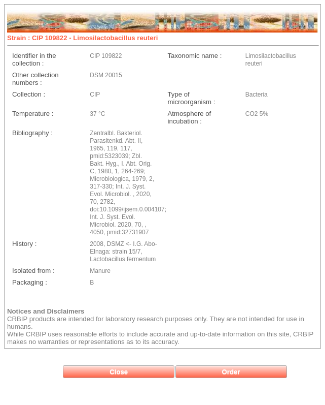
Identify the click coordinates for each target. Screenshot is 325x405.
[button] (118, 371)
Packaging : (29, 282)
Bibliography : (32, 133)
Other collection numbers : (35, 78)
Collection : (28, 94)
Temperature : (32, 113)
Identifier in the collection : (34, 59)
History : (24, 243)
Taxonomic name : (195, 55)
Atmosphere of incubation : (189, 117)
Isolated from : (33, 270)
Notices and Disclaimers (45, 311)
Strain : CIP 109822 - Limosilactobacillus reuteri (82, 38)
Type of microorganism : (191, 98)
